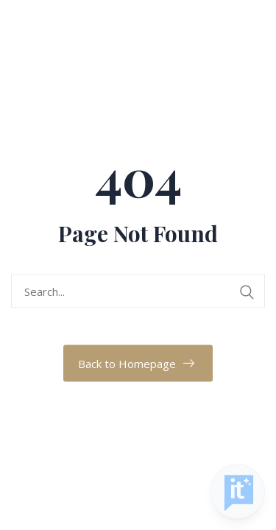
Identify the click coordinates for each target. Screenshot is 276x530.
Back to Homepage (127, 363)
